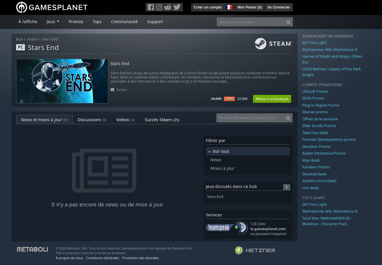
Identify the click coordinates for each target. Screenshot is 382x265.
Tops (97, 21)
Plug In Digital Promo (320, 105)
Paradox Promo (316, 167)
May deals (311, 160)
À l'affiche (27, 21)
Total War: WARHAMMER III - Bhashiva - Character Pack (327, 221)
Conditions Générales (102, 258)
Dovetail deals (314, 174)
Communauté (124, 21)
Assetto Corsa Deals (319, 180)
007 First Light (314, 42)
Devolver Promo (316, 146)
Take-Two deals (315, 132)
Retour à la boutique (272, 98)
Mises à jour (222, 168)
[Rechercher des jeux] (250, 21)
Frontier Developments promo (329, 139)
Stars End (49, 39)
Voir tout (221, 151)
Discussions (92, 119)
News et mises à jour (44, 119)
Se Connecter (278, 7)
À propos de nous (69, 258)
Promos (76, 21)
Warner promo (315, 111)
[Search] (288, 21)
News (215, 160)
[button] (228, 6)
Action (32, 39)
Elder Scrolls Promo (319, 125)
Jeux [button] (51, 21)
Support (155, 21)
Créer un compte (208, 7)
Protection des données (140, 258)
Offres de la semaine (320, 119)
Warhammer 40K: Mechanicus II (329, 49)
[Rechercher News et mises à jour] (250, 117)
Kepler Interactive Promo (324, 153)
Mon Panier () (249, 7)
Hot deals (310, 187)
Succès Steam (162, 119)
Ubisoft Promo (315, 91)
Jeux (19, 39)
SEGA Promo (313, 98)
